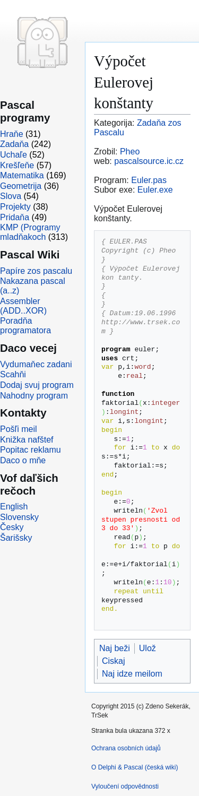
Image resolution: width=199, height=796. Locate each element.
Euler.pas (149, 180)
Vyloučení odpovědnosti (125, 786)
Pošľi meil (18, 429)
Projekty (15, 206)
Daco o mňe (23, 460)
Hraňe (11, 134)
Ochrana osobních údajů (126, 748)
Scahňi (13, 374)
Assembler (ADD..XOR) (23, 306)
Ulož (147, 648)
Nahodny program (34, 395)
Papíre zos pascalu (36, 270)
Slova (10, 196)
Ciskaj (113, 660)
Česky (11, 527)
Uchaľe (13, 154)
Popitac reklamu (30, 449)
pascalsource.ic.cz (149, 161)
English (14, 506)
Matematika (22, 175)
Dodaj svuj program (37, 385)
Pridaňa (14, 217)
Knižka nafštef (27, 439)
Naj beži (114, 648)
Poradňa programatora (25, 325)
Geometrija (20, 186)
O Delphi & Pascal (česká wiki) (134, 767)
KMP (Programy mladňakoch (30, 232)
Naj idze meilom (132, 673)
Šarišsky (16, 537)
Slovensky (19, 517)
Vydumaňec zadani (36, 364)
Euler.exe (155, 189)
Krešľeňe (17, 165)
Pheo (130, 151)
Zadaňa (14, 144)
